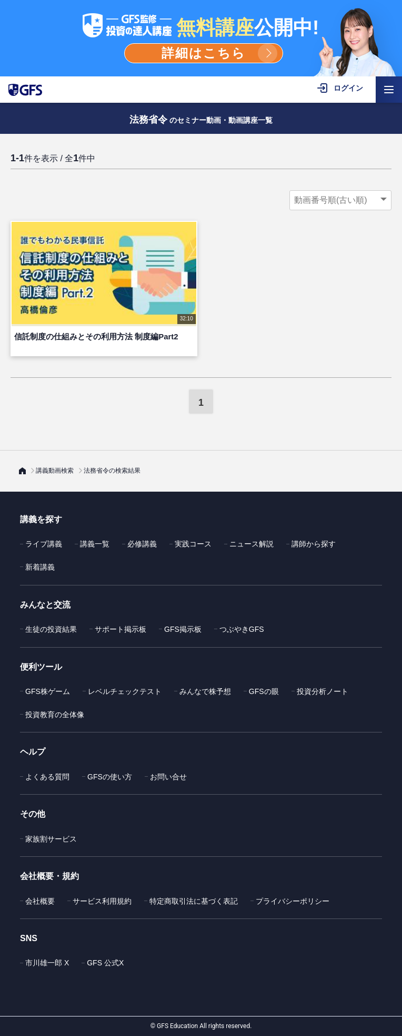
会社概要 (40, 901)
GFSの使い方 (109, 777)
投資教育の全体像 (54, 714)
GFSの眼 (264, 691)
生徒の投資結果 (51, 629)
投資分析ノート (322, 691)
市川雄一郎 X (47, 963)
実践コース (193, 544)
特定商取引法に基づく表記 (193, 901)
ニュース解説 (251, 544)
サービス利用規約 (102, 901)
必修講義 (142, 544)
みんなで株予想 (205, 691)
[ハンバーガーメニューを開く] (389, 89)
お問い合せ (168, 777)
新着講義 (40, 567)
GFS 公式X (105, 963)
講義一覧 (94, 544)
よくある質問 (47, 777)
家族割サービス (51, 839)
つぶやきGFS (241, 629)
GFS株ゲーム (47, 691)
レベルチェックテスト (125, 691)
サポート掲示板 (120, 629)
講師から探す (314, 544)
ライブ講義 (43, 544)
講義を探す (41, 519)
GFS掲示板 (183, 629)
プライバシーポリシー (292, 901)
